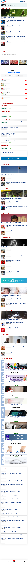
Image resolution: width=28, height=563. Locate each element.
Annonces (3, 561)
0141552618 (4, 136)
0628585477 (4, 129)
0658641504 (4, 148)
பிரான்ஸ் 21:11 (3, 474)
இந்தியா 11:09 (3, 539)
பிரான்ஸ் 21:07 (3, 478)
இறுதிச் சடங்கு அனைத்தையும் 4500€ (16, 381)
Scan (24, 561)
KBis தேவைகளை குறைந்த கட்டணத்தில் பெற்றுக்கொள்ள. (16, 464)
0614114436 (4, 116)
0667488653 (4, 108)
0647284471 (16, 374)
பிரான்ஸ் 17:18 (3, 496)
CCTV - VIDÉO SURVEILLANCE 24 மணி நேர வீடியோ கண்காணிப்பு (16, 429)
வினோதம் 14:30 (4, 521)
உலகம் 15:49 (3, 517)
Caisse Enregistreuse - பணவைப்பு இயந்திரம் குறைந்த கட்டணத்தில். (16, 417)
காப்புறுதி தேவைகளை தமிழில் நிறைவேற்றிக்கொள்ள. (16, 452)
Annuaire (19, 561)
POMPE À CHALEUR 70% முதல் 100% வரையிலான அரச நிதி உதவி (16, 392)
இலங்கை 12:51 (3, 532)
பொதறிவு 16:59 (3, 499)
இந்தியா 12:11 (3, 535)
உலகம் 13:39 (3, 528)
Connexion (22, 1)
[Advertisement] (14, 551)
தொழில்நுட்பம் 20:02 (4, 485)
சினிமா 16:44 (3, 510)
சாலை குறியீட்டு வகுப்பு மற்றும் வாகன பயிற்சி (16, 369)
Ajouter (14, 561)
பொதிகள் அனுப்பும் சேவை (16, 440)
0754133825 (16, 433)
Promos (9, 561)
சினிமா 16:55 (3, 503)
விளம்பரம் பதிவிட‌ (14, 158)
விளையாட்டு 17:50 (4, 492)
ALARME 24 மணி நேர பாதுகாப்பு (16, 404)
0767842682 (4, 122)
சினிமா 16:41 (3, 514)
